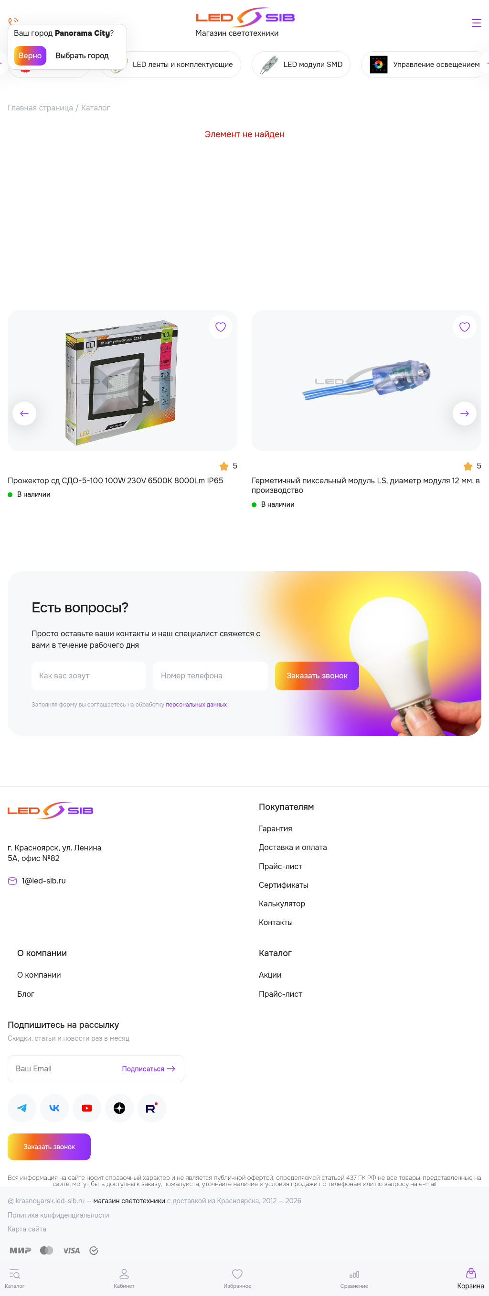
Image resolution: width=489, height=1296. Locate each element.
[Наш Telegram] (22, 1110)
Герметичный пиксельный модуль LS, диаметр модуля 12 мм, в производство (366, 485)
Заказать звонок (317, 676)
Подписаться (143, 1069)
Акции (270, 975)
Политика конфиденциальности (58, 1215)
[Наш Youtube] (87, 1110)
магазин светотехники (130, 1201)
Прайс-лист (280, 867)
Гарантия (275, 829)
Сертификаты (283, 886)
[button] (24, 413)
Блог (25, 995)
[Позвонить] (13, 23)
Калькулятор (282, 904)
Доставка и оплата (293, 848)
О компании (39, 975)
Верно (30, 56)
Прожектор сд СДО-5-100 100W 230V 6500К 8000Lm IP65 (115, 481)
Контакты (276, 923)
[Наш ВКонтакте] (54, 1110)
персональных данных (196, 705)
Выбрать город (81, 56)
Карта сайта (27, 1229)
